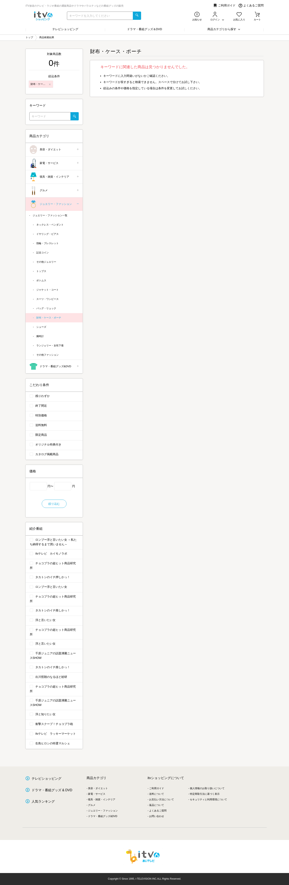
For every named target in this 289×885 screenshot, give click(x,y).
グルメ (54, 190)
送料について (156, 793)
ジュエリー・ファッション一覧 (50, 215)
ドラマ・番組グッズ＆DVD (144, 29)
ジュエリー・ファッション (54, 204)
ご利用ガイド (224, 5)
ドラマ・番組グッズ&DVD (54, 366)
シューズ (41, 326)
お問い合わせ (156, 816)
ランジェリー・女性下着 (50, 345)
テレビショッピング (65, 29)
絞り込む (54, 503)
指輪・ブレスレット (47, 243)
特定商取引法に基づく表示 (205, 793)
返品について (156, 805)
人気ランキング (43, 801)
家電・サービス (54, 163)
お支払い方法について (161, 799)
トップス (41, 271)
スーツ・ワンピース (47, 299)
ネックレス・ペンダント (50, 224)
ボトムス (41, 280)
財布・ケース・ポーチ (48, 317)
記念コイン (42, 252)
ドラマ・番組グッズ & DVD (52, 790)
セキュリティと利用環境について (208, 799)
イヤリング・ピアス (47, 234)
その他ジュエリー (46, 261)
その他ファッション (47, 354)
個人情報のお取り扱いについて (207, 788)
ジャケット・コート (47, 289)
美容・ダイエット (54, 149)
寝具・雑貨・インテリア (54, 177)
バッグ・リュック (46, 308)
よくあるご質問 (251, 5)
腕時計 (40, 336)
